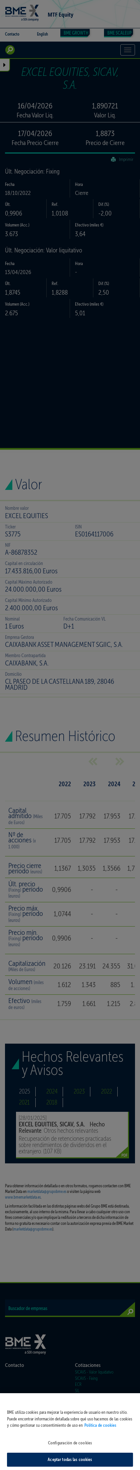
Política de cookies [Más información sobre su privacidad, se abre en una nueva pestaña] (100, 1433)
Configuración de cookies (70, 1450)
